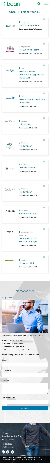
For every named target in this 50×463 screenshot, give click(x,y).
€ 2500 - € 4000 (26, 273)
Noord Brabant (26, 129)
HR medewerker (26, 244)
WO (26, 158)
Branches (10, 171)
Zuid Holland (26, 126)
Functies (9, 225)
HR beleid (26, 235)
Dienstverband (12, 106)
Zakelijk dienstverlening (26, 180)
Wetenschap (26, 183)
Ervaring (9, 203)
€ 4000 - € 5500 (26, 270)
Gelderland (26, 132)
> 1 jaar (26, 209)
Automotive (26, 190)
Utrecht (26, 135)
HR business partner (26, 232)
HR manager (26, 248)
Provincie (10, 122)
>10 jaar (26, 212)
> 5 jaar (26, 206)
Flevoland (26, 138)
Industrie (26, 187)
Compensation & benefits (26, 238)
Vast (26, 109)
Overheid (26, 174)
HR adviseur (26, 229)
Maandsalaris (11, 264)
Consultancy (26, 177)
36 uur (11, 93)
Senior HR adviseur (26, 251)
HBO (26, 155)
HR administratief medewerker (26, 241)
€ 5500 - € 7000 (26, 267)
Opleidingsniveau (13, 151)
